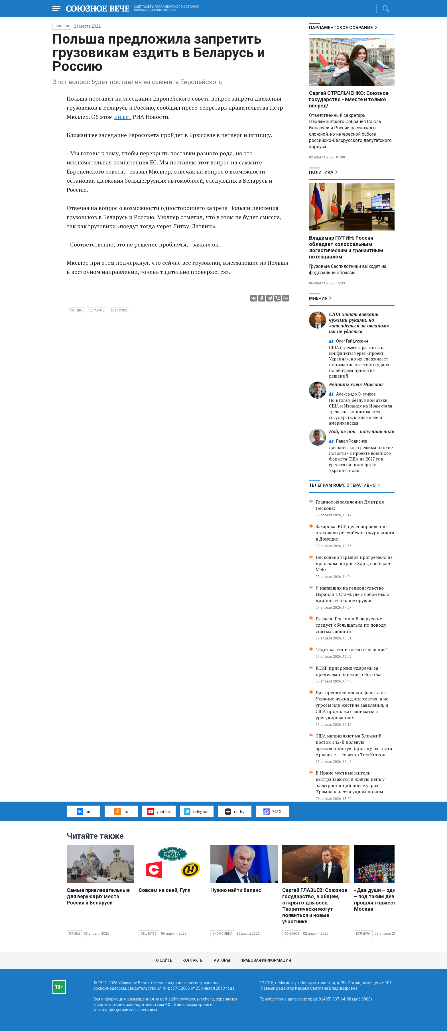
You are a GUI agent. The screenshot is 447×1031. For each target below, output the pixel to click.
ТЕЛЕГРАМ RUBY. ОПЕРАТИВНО (342, 485)
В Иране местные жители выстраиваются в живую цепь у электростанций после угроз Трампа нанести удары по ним (350, 782)
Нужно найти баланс (235, 890)
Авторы (222, 960)
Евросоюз (119, 310)
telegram (197, 811)
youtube (158, 811)
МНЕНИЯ (318, 298)
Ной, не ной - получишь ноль (361, 431)
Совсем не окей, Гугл (164, 890)
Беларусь (96, 310)
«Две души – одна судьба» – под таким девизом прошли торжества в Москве (387, 899)
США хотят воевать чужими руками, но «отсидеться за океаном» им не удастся (359, 323)
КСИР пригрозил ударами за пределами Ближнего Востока (348, 671)
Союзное (291, 933)
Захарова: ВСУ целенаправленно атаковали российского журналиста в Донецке (355, 532)
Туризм (74, 933)
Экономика (222, 933)
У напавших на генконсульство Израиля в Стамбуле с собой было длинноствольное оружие (352, 594)
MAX (272, 811)
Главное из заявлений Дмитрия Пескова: (350, 505)
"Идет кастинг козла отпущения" (351, 649)
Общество (149, 933)
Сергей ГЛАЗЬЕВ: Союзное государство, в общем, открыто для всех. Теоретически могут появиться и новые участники (314, 905)
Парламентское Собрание (341, 27)
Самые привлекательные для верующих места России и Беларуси (98, 896)
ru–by (234, 811)
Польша (75, 310)
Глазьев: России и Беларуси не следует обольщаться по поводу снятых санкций (351, 625)
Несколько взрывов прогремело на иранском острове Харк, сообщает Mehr (354, 563)
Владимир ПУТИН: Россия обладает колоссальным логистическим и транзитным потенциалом (346, 247)
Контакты (193, 960)
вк (83, 811)
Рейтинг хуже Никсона (356, 384)
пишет (122, 117)
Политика (321, 172)
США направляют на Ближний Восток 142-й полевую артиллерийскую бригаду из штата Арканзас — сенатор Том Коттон (354, 745)
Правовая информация (265, 960)
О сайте (164, 960)
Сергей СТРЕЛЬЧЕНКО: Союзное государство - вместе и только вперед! (349, 99)
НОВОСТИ (61, 26)
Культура (363, 933)
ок (121, 811)
